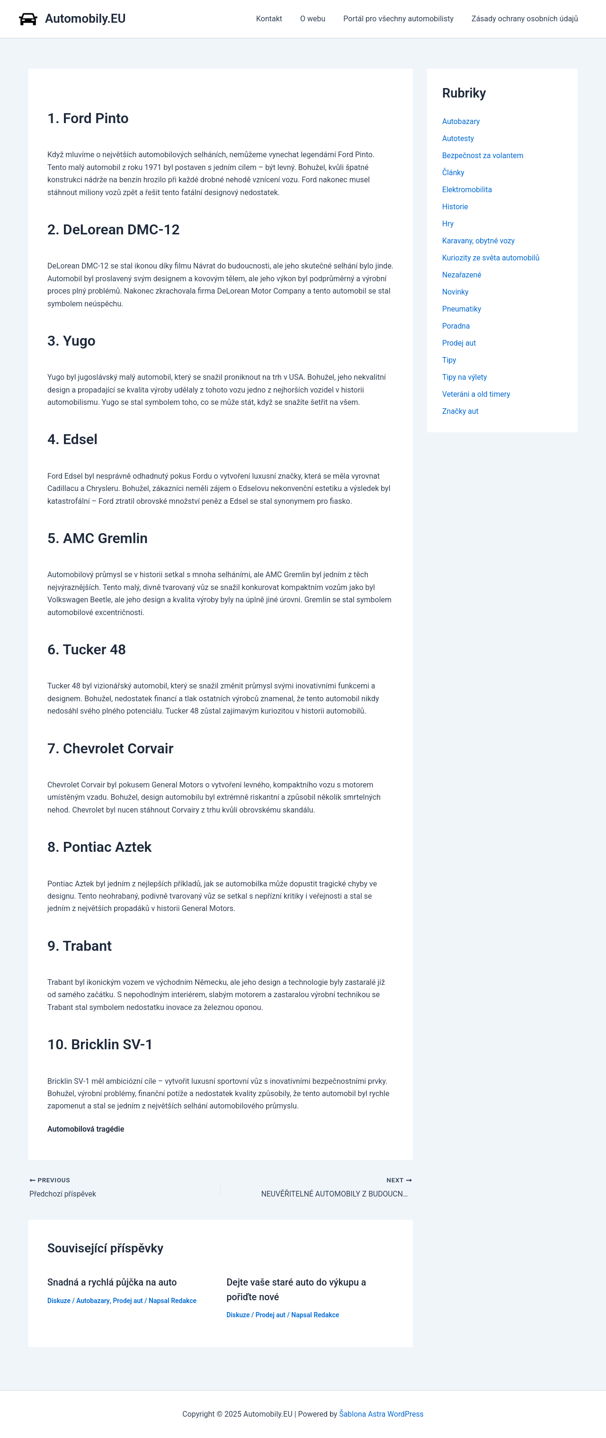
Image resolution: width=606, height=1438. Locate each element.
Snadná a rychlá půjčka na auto (113, 1282)
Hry (448, 223)
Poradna (456, 326)
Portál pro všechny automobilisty (403, 18)
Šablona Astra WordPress (381, 1414)
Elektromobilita (467, 189)
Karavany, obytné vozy (479, 240)
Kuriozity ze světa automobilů (491, 257)
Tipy (449, 360)
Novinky (455, 291)
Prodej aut (128, 1300)
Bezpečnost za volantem (483, 155)
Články (453, 172)
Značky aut (460, 411)
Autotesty (458, 138)
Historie (455, 206)
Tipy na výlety (465, 377)
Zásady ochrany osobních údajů (526, 18)
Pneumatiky (462, 308)
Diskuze (59, 1300)
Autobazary (93, 1300)
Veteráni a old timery (476, 394)
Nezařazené (462, 274)
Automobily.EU (85, 18)
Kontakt (279, 18)
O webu (319, 18)
